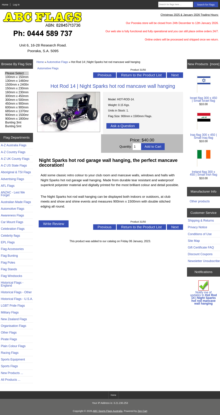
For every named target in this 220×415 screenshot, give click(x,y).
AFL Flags (8, 185)
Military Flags (10, 312)
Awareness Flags (12, 215)
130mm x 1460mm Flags (17, 81)
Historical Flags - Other (16, 292)
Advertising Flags (12, 179)
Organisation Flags (13, 326)
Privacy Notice (197, 227)
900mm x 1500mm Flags (17, 115)
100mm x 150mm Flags (17, 77)
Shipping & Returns (201, 220)
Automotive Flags (57, 62)
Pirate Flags (9, 339)
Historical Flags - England (12, 284)
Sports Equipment (13, 359)
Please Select (17, 73)
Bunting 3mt (17, 123)
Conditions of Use (200, 234)
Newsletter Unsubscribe (204, 261)
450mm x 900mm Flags (17, 104)
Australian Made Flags (16, 202)
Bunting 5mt (17, 126)
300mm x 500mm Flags (17, 100)
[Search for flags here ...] (175, 4)
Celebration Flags (13, 228)
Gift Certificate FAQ (201, 247)
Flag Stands (9, 269)
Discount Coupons (200, 254)
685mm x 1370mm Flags (17, 111)
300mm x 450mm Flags (17, 96)
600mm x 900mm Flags (17, 107)
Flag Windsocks (11, 276)
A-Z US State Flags (14, 165)
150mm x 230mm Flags (17, 88)
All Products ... (10, 379)
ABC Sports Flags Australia (108, 411)
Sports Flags (9, 366)
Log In (16, 4)
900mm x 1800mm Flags (17, 119)
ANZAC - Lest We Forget (13, 194)
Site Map (194, 240)
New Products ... (12, 373)
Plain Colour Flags (13, 346)
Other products (200, 201)
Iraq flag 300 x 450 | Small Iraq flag (203, 125)
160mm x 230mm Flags (17, 92)
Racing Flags (10, 352)
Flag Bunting (9, 255)
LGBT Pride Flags (13, 305)
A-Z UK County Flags (15, 159)
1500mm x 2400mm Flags (17, 85)
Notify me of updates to (203, 292)
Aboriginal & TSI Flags (16, 172)
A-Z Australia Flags (13, 145)
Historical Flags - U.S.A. (17, 299)
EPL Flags (8, 242)
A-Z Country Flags (13, 152)
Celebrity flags (10, 235)
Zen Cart (142, 411)
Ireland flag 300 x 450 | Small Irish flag (203, 162)
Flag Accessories (12, 249)
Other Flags (9, 332)
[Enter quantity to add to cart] (137, 146)
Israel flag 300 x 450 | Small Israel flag (203, 88)
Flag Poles (8, 262)
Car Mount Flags (12, 222)
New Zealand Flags (14, 319)
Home (5, 4)
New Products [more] (203, 64)
